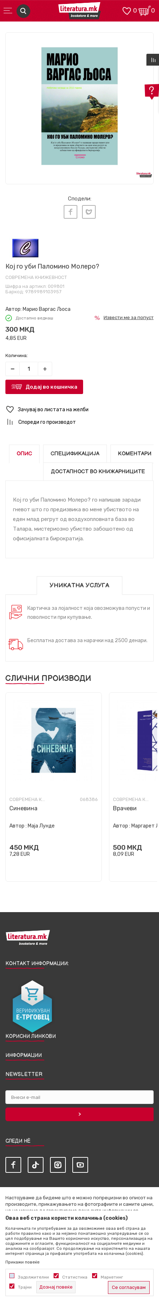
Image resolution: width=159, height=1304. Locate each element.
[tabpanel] (79, 106)
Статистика (74, 1277)
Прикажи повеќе (22, 1262)
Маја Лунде (41, 826)
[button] (79, 409)
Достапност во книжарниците (98, 471)
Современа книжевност (36, 277)
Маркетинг (112, 1277)
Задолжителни (33, 1277)
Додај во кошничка (51, 387)
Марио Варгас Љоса (47, 309)
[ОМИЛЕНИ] (126, 10)
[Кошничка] (144, 10)
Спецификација (75, 453)
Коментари (134, 453)
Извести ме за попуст (129, 317)
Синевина (23, 808)
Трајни (25, 1287)
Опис (24, 453)
